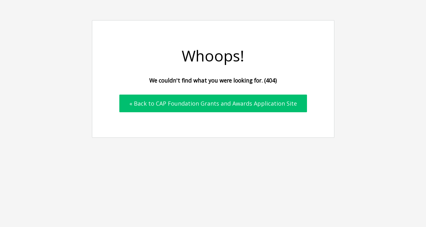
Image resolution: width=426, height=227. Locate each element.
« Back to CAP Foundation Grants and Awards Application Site (213, 103)
